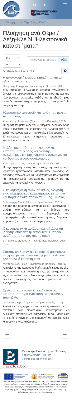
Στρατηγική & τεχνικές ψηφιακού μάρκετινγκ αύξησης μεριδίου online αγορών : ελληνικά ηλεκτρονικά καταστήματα (34, 255)
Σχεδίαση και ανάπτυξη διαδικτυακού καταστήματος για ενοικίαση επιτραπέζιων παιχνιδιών (33, 294)
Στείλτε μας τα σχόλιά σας (37, 358)
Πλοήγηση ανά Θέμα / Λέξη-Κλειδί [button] (27, 22)
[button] (34, 5)
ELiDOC (21, 366)
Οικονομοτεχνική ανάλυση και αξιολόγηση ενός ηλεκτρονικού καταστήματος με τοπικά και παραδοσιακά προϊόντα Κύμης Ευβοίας (34, 193)
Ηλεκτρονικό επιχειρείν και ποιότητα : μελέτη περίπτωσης (35, 114)
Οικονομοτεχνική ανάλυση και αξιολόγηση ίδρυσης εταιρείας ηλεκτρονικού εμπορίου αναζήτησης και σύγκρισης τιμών (33, 232)
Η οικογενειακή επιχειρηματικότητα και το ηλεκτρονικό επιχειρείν (32, 79)
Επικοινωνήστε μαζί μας (36, 355)
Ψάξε (63, 59)
